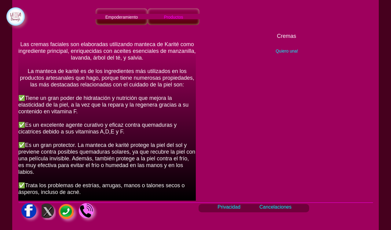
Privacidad (228, 207)
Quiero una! (287, 51)
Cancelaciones (275, 207)
